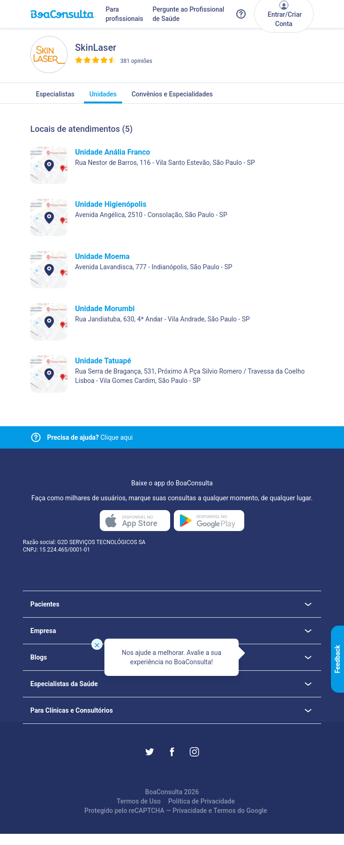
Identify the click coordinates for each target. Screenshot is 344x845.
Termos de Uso (138, 801)
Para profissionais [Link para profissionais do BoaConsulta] (124, 14)
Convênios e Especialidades (172, 96)
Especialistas (55, 96)
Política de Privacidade (201, 801)
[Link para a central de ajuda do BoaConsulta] (241, 14)
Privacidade (189, 810)
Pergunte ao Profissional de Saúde (188, 14)
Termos (224, 810)
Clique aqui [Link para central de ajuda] (90, 437)
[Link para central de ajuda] (35, 437)
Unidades (103, 96)
